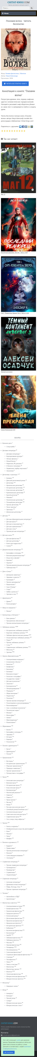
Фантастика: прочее (12, 969)
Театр (8, 836)
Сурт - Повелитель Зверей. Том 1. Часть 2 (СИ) (15, 313)
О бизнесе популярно (13, 466)
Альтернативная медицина (14, 659)
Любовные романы (8, 627)
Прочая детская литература (15, 531)
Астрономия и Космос (13, 662)
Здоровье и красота (12, 577)
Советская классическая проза (16, 814)
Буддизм (9, 846)
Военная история (11, 674)
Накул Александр (12, 76)
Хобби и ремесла (11, 592)
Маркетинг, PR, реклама (14, 463)
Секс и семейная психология (15, 708)
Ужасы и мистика (11, 964)
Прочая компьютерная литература (17, 623)
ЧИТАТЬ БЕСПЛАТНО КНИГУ (16, 83)
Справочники (10, 872)
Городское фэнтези (12, 913)
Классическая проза (12, 788)
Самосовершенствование (14, 855)
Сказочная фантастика (13, 952)
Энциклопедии (11, 875)
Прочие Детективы (12, 505)
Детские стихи (11, 529)
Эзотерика (9, 858)
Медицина (9, 691)
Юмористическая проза (14, 1003)
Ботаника (9, 672)
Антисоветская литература (14, 780)
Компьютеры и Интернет (10, 615)
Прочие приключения (13, 771)
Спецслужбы (10, 447)
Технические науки (12, 710)
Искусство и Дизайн (12, 558)
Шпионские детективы (13, 512)
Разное (8, 611)
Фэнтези (23, 73)
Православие (10, 848)
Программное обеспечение (15, 621)
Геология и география (13, 676)
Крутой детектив (11, 495)
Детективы (9, 483)
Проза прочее (10, 800)
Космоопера (10, 933)
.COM (18, 2)
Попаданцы (10, 947)
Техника (5, 893)
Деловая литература (8, 450)
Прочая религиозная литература (16, 851)
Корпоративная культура (14, 456)
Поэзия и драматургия (9, 746)
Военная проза (11, 783)
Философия (10, 715)
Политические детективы (14, 500)
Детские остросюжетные (14, 524)
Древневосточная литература (15, 884)
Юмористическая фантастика (15, 976)
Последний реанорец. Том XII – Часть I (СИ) (14, 252)
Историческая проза (12, 785)
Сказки (8, 546)
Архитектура (10, 899)
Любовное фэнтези (12, 940)
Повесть (9, 797)
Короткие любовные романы (15, 633)
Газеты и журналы (12, 826)
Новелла (9, 795)
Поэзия (8, 754)
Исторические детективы (14, 488)
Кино (8, 831)
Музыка (8, 834)
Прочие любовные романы (15, 642)
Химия (8, 718)
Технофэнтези (10, 959)
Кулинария (9, 580)
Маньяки (9, 497)
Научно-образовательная (10, 656)
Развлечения (10, 584)
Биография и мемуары (13, 732)
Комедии (9, 996)
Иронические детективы (14, 485)
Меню (5, 13)
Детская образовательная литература (18, 519)
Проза (4, 777)
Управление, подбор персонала (16, 468)
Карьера (9, 739)
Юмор (4, 990)
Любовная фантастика (13, 938)
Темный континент (7, 372)
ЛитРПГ (8, 935)
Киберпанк (9, 928)
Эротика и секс (11, 594)
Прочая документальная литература (18, 565)
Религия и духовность (9, 842)
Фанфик (9, 839)
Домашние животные (13, 575)
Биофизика (9, 667)
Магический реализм (13, 792)
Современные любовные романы (17, 647)
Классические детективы (14, 490)
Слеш (8, 645)
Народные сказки (12, 986)
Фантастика (10, 967)
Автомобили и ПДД (12, 896)
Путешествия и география (14, 773)
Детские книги (7, 535)
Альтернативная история (14, 906)
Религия (9, 853)
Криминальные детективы (14, 493)
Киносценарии (11, 604)
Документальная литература (11, 550)
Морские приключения (13, 766)
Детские (5, 516)
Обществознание (11, 693)
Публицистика (10, 568)
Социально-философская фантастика (18, 955)
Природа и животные (13, 768)
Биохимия (9, 669)
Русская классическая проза (15, 807)
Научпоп (9, 563)
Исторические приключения (15, 763)
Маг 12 (3, 194)
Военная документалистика (15, 555)
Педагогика (10, 696)
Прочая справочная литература (16, 865)
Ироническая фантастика (14, 921)
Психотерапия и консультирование (17, 703)
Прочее (4, 823)
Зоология (9, 684)
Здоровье (9, 734)
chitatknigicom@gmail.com (11, 1035)
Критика (9, 560)
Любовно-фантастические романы (17, 635)
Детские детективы (12, 541)
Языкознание (10, 722)
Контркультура (11, 790)
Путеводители (10, 867)
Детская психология (12, 681)
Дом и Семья (6, 571)
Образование (6, 726)
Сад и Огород (10, 587)
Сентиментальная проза (14, 812)
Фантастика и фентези (9, 903)
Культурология (11, 686)
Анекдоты (9, 993)
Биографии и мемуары (13, 553)
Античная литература (13, 882)
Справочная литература (10, 862)
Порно (8, 640)
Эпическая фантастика (13, 974)
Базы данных (10, 618)
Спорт (8, 589)
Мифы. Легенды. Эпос (13, 887)
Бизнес (8, 730)
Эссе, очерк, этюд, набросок (15, 819)
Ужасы (8, 962)
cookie (18, 1040)
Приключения (6, 758)
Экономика (10, 471)
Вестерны (9, 761)
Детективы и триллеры (9, 475)
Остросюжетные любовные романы (18, 638)
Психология (10, 742)
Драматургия (6, 598)
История (9, 737)
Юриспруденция (11, 720)
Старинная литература (9, 879)
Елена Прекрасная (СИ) (8, 430)
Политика (9, 698)
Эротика (9, 652)
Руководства (10, 870)
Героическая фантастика (14, 911)
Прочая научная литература (15, 701)
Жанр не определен (8, 608)
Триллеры (9, 510)
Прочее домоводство (13, 582)
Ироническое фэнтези (13, 923)
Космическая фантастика (14, 930)
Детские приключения (13, 526)
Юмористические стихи (14, 1005)
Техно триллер (11, 507)
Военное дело (7, 443)
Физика (8, 713)
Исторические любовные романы (17, 630)
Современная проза (12, 817)
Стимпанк (9, 957)
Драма (8, 601)
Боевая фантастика (12, 73)
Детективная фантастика (14, 918)
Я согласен (10, 1052)
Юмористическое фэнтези (14, 979)
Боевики (9, 478)
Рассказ (8, 802)
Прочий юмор (10, 998)
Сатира (8, 1001)
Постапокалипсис (12, 950)
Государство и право (12, 679)
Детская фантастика (12, 539)
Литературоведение (12, 688)
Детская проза (11, 522)
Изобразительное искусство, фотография (19, 829)
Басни (8, 749)
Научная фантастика (12, 945)
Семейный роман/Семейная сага (16, 809)
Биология (9, 664)
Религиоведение (11, 705)
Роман (8, 805)
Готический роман (12, 916)
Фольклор (5, 983)
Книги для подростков (13, 543)
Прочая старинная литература (16, 889)
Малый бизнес (11, 461)
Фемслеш (9, 650)
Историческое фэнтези (13, 926)
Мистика (9, 943)
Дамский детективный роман (15, 480)
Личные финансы (11, 459)
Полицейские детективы (14, 502)
